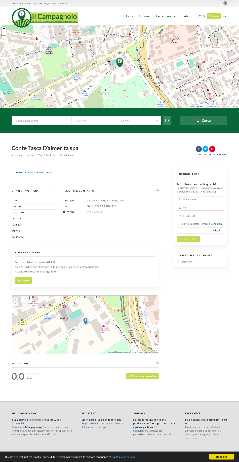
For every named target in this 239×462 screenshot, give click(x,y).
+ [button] (4, 29)
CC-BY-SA (234, 107)
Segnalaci (138, 430)
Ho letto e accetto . (201, 223)
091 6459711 (94, 211)
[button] (224, 16)
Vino (40, 155)
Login (195, 173)
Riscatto (23, 280)
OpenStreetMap (212, 107)
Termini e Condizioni (211, 223)
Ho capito (221, 457)
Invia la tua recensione (32, 172)
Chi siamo (145, 16)
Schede (31, 155)
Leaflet (191, 107)
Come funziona (166, 16)
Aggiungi (214, 15)
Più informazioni (125, 457)
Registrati (183, 173)
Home (130, 16)
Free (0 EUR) (189, 216)
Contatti (186, 16)
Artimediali (18, 423)
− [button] (4, 33)
